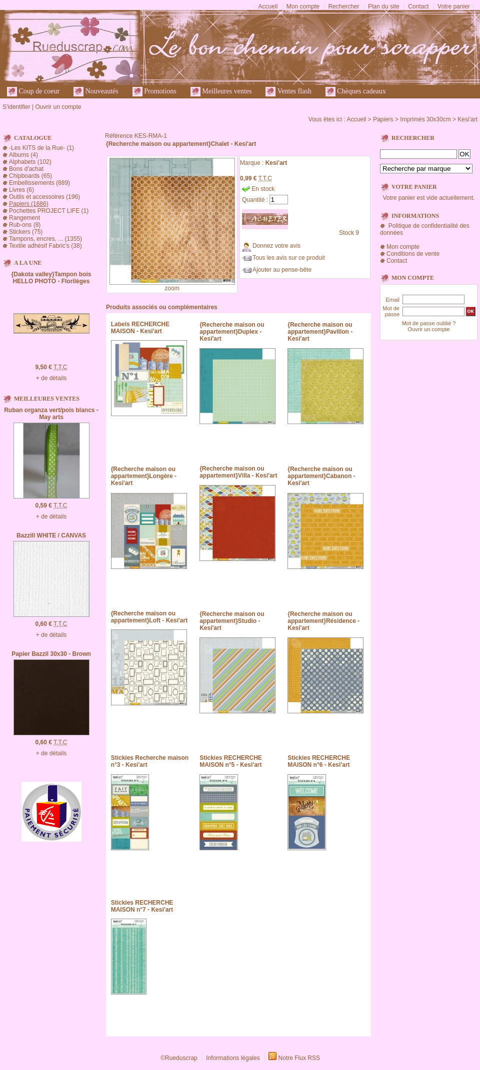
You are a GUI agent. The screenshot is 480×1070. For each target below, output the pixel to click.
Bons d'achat (26, 168)
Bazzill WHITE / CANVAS (51, 535)
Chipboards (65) (30, 175)
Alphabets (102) (30, 161)
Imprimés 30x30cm (425, 119)
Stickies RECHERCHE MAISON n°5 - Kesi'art (231, 761)
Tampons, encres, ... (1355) (45, 238)
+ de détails (51, 378)
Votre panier (454, 6)
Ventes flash (288, 91)
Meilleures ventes (221, 91)
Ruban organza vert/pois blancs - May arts (51, 414)
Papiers (383, 119)
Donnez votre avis (276, 245)
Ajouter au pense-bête (282, 269)
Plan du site (384, 6)
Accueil (268, 6)
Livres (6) (21, 189)
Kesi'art (468, 119)
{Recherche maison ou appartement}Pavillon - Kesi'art (320, 331)
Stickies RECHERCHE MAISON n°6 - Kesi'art (319, 761)
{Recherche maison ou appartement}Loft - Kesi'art (149, 617)
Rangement (24, 217)
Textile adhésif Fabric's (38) (45, 245)
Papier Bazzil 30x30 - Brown (51, 653)
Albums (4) (23, 154)
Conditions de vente (413, 253)
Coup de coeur (33, 91)
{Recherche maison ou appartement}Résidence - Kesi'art (324, 620)
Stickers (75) (25, 231)
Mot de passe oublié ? (429, 323)
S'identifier (16, 106)
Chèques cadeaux (356, 91)
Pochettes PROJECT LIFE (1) (48, 210)
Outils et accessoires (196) (44, 196)
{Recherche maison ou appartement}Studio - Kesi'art (232, 620)
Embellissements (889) (39, 182)
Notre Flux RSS (299, 1058)
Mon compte (303, 6)
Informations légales (233, 1058)
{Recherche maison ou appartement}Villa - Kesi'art (238, 472)
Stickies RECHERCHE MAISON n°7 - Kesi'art (142, 906)
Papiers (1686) (28, 203)
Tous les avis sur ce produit (288, 257)
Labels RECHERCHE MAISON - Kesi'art (140, 328)
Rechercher (343, 6)
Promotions (154, 91)
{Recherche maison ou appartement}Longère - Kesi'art (143, 476)
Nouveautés (96, 91)
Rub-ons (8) (24, 224)
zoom (171, 288)
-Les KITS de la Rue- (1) (41, 147)
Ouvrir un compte (58, 106)
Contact (418, 6)
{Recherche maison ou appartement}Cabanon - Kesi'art (321, 476)
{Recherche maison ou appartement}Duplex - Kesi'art (232, 331)
